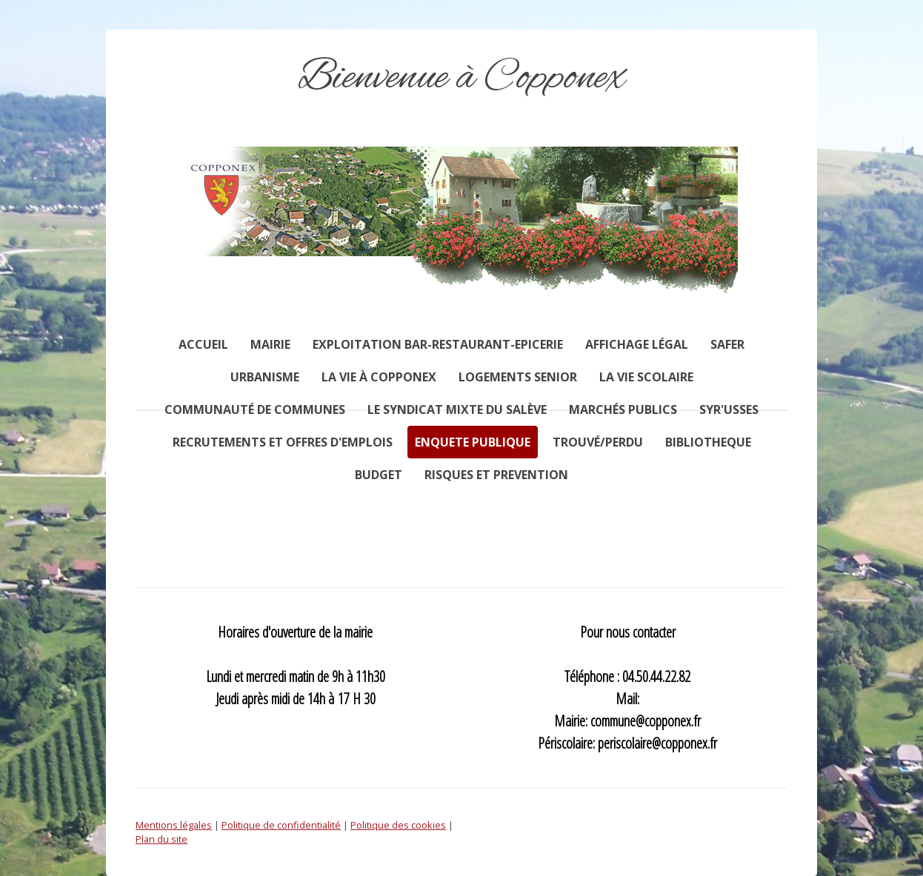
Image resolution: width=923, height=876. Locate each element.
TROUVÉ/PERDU (598, 442)
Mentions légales (174, 825)
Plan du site (161, 839)
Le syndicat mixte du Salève (457, 409)
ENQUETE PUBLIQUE (472, 442)
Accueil (203, 344)
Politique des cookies (398, 825)
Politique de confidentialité (281, 825)
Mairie (270, 344)
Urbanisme (264, 377)
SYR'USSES (729, 409)
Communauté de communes (254, 409)
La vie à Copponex (378, 377)
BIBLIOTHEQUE (708, 442)
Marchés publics (623, 409)
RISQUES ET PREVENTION (496, 475)
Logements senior (518, 377)
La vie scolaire (646, 377)
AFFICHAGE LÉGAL (636, 344)
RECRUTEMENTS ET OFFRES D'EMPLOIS (283, 442)
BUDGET (378, 475)
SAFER (727, 344)
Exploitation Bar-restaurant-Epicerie (438, 344)
